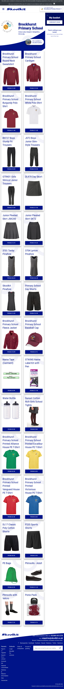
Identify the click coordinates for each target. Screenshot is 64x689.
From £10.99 (34, 169)
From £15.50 (34, 88)
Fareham (37, 643)
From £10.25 (34, 243)
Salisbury (60, 643)
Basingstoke (24, 643)
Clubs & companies (20, 647)
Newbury (48, 643)
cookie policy (48, 4)
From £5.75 (34, 352)
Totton (54, 643)
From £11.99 (34, 390)
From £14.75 (11, 243)
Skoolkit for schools (11, 653)
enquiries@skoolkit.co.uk (52, 638)
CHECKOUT (54, 22)
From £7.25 (11, 622)
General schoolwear (4, 666)
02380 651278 (57, 636)
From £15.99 (11, 207)
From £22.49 (34, 278)
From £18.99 (11, 169)
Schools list (3, 662)
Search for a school (3, 657)
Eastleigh (31, 643)
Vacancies (4, 680)
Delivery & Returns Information (4, 673)
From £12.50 (11, 88)
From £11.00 (11, 130)
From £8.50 (11, 555)
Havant (43, 643)
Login (11, 649)
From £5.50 (34, 555)
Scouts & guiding (28, 647)
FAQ (2, 678)
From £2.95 (11, 587)
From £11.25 (34, 587)
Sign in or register (3, 651)
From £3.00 (11, 429)
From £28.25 (11, 278)
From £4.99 (11, 390)
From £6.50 (11, 471)
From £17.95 (34, 207)
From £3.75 (34, 622)
